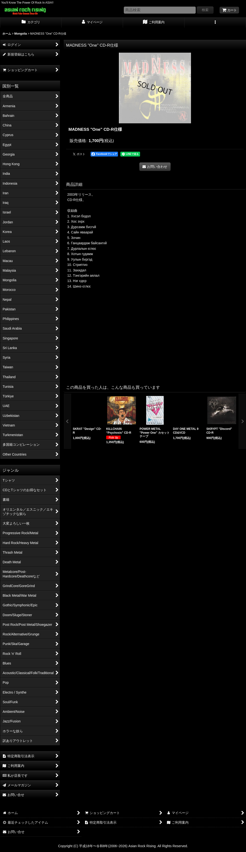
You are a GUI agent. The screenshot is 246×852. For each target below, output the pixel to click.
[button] (215, 22)
